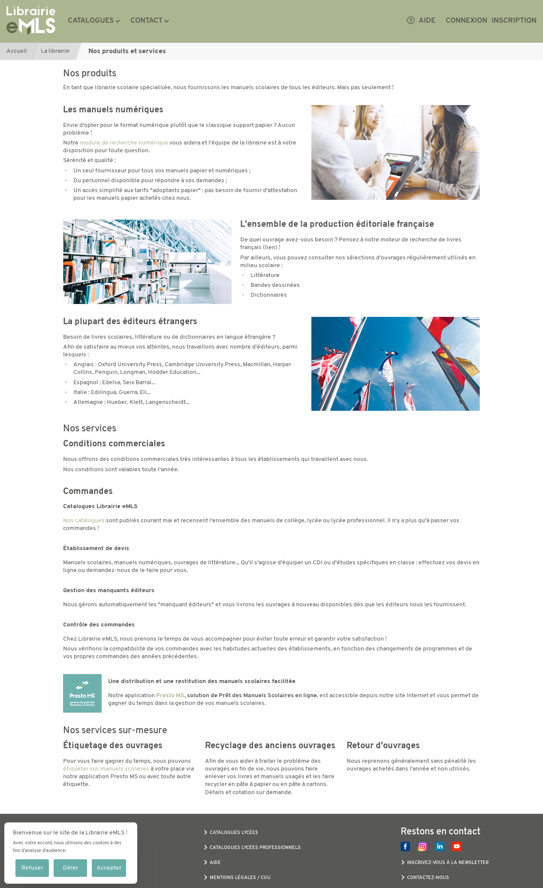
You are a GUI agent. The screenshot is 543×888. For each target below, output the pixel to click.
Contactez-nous (428, 878)
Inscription (514, 20)
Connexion (466, 20)
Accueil (16, 51)
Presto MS (170, 695)
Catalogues (91, 20)
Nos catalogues (84, 521)
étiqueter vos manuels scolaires (106, 769)
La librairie (55, 51)
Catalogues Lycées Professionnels (255, 848)
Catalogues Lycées (234, 833)
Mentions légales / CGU (240, 878)
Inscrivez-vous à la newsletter (448, 863)
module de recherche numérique (124, 143)
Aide (421, 21)
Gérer (70, 868)
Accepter (109, 868)
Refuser (32, 868)
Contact (146, 20)
